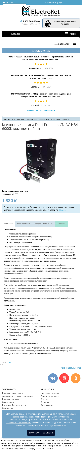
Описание (8, 224)
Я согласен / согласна (41, 432)
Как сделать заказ (50, 393)
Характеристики (23, 224)
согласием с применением (18, 422)
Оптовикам (7, 408)
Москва (8, 2)
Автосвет (20, 119)
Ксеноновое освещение (37, 119)
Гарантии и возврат (50, 396)
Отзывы (45, 402)
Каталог (15, 33)
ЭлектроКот (8, 119)
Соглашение (47, 405)
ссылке (62, 210)
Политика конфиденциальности (50, 425)
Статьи (44, 399)
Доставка (61, 224)
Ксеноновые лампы (59, 119)
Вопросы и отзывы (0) (44, 224)
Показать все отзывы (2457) (41, 110)
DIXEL (10, 362)
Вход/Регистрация (54, 2)
